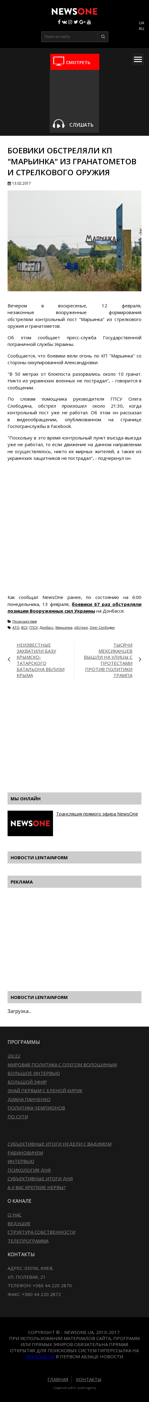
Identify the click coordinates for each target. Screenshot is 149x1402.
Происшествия (24, 621)
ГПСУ (33, 627)
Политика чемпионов (36, 1108)
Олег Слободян (102, 627)
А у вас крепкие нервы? (37, 1187)
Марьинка (63, 627)
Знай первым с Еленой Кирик (45, 1090)
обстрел (81, 627)
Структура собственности (41, 1232)
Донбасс (47, 627)
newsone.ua (40, 1356)
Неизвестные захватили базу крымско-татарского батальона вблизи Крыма (41, 660)
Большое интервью (34, 1073)
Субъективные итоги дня (40, 1178)
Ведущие (19, 1223)
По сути (18, 1116)
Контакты (88, 1379)
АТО (15, 627)
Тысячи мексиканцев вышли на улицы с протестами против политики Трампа (108, 660)
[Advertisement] (78, 739)
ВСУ (24, 627)
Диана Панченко (29, 1099)
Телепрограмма (28, 1241)
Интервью (21, 1161)
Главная (58, 1379)
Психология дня (29, 1170)
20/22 (14, 1056)
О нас (15, 1215)
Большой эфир (27, 1082)
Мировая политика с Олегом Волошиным (62, 1065)
